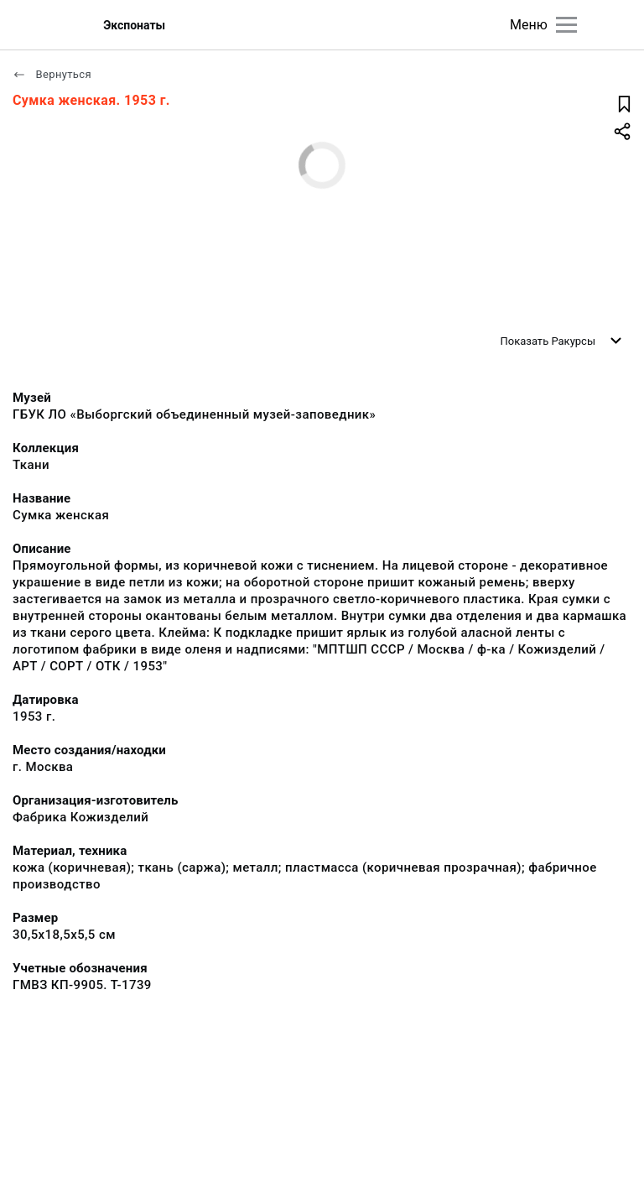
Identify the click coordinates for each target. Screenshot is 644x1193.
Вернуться (52, 74)
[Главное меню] (566, 24)
